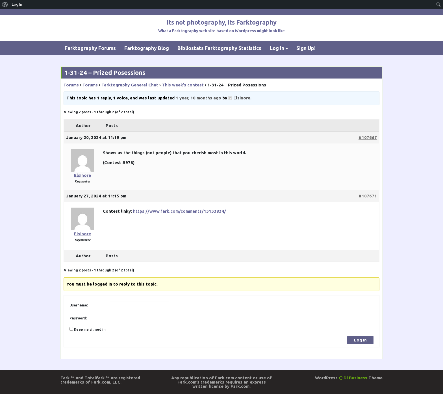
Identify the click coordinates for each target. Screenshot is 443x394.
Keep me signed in (90, 329)
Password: (78, 318)
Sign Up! (306, 48)
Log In (277, 48)
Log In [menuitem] (17, 4)
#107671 (368, 195)
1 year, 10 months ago (198, 97)
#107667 (368, 137)
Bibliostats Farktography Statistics (219, 48)
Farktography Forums (90, 48)
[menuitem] (5, 4)
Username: (79, 305)
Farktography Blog (146, 48)
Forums (71, 84)
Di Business (353, 377)
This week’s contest (183, 84)
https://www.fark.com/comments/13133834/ (179, 211)
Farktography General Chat (129, 84)
